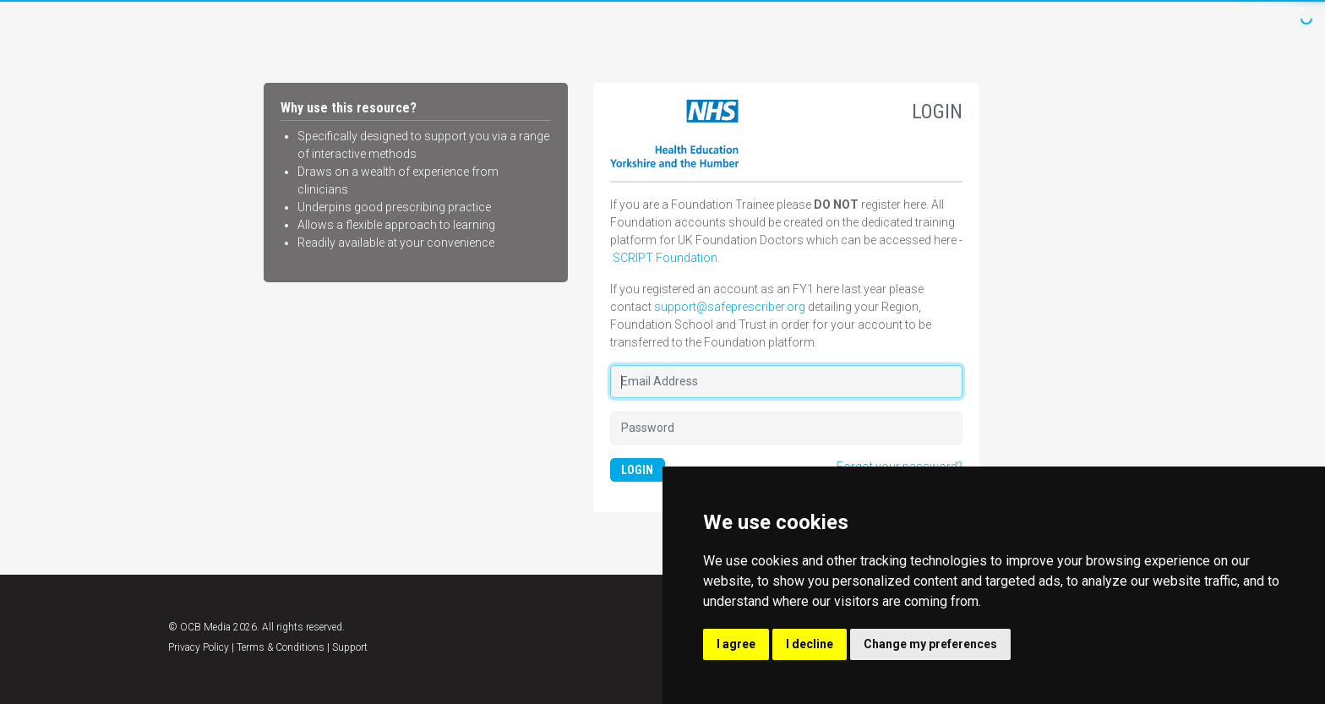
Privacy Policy (198, 647)
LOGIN (637, 470)
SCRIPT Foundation (665, 258)
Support (350, 647)
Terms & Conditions (280, 647)
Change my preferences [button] (930, 644)
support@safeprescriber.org (729, 307)
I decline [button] (809, 644)
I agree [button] (736, 644)
